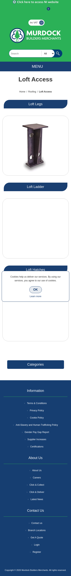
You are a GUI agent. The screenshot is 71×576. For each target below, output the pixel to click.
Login (37, 544)
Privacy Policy (37, 410)
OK (35, 289)
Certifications (36, 446)
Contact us (36, 523)
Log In (35, 11)
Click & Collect (37, 485)
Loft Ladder (35, 187)
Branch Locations (37, 530)
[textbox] (32, 53)
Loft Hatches (35, 270)
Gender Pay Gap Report (37, 432)
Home (22, 91)
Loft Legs (35, 104)
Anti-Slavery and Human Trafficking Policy (37, 425)
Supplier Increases (36, 439)
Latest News (36, 499)
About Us (36, 470)
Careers (37, 477)
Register (25, 11)
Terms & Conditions (37, 403)
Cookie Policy (37, 417)
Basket (45, 11)
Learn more (35, 296)
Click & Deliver (36, 492)
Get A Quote (37, 537)
